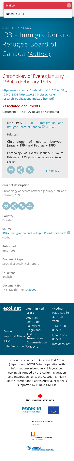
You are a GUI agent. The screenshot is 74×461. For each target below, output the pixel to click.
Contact (9, 331)
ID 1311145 (52, 171)
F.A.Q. (7, 341)
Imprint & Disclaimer (17, 336)
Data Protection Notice (18, 346)
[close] (69, 5)
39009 (32, 289)
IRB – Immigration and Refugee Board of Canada (36, 233)
